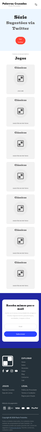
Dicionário (24, 368)
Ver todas (20, 40)
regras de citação (15, 428)
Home (23, 362)
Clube (23, 371)
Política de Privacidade (29, 390)
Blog (23, 374)
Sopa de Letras (7, 393)
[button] (36, 4)
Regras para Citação (28, 396)
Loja (22, 380)
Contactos (25, 377)
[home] (14, 4)
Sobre (23, 365)
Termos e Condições (28, 393)
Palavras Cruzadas (8, 390)
